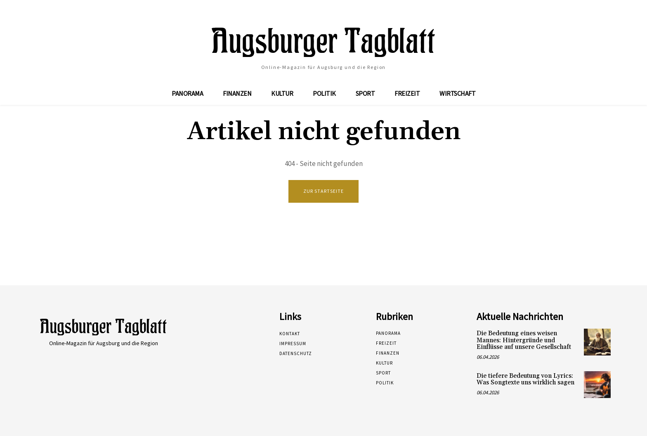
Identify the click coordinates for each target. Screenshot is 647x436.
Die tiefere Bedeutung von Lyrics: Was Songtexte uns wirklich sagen (525, 379)
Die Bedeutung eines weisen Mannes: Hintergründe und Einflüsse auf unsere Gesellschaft (524, 340)
